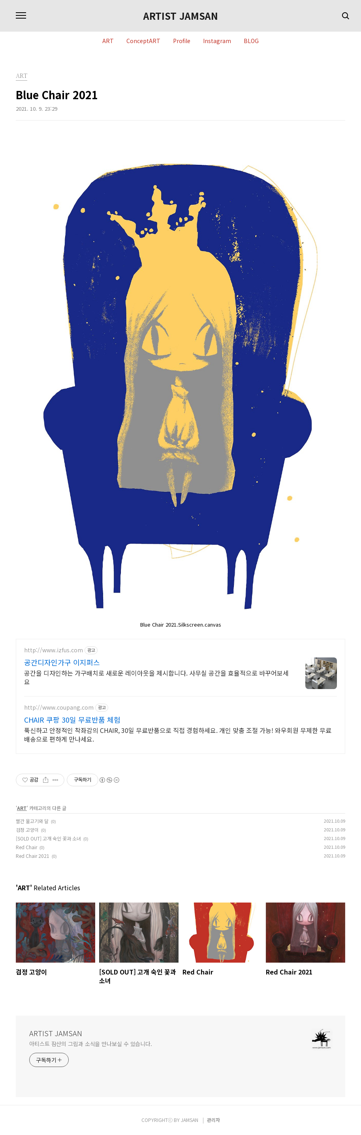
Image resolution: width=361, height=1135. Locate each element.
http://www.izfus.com (53, 650)
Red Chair (26, 847)
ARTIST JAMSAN (180, 16)
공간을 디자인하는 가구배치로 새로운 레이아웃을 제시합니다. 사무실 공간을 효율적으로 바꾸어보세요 (156, 677)
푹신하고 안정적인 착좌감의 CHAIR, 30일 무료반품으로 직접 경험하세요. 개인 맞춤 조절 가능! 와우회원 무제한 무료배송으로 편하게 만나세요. (177, 734)
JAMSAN (189, 1119)
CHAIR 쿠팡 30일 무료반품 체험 (72, 719)
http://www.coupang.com (59, 707)
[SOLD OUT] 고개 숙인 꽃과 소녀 (48, 838)
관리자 (213, 1119)
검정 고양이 (27, 829)
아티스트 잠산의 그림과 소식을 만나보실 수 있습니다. (90, 1044)
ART (108, 41)
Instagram (217, 41)
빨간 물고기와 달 (32, 821)
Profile (181, 41)
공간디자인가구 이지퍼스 (62, 662)
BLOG (251, 41)
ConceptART (143, 41)
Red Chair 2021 (32, 855)
